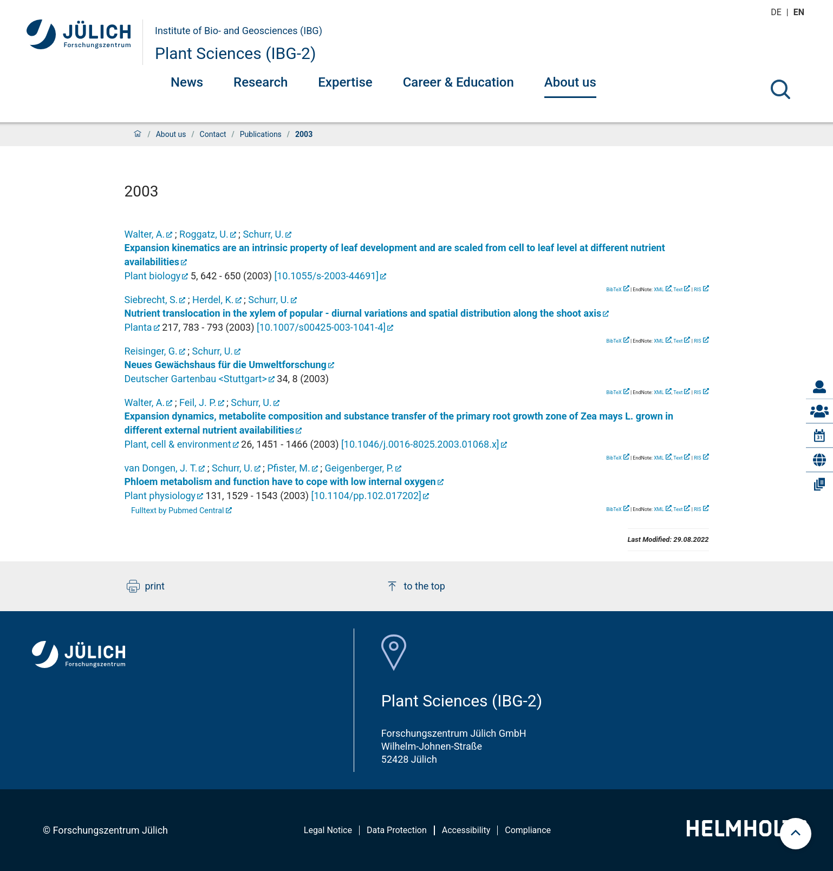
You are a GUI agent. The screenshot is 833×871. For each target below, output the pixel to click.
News (187, 82)
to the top (415, 586)
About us (570, 82)
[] (326, 275)
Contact (213, 134)
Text (677, 289)
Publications (261, 134)
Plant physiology (160, 495)
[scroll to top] (795, 833)
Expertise (345, 82)
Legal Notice (328, 830)
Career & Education (458, 82)
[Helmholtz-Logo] (746, 833)
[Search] (780, 89)
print (146, 586)
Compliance (528, 830)
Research (260, 82)
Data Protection (397, 830)
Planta (138, 327)
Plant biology (153, 275)
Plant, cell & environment (178, 444)
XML (658, 289)
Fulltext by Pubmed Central (177, 510)
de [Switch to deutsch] (777, 12)
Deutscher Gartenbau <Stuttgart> (196, 378)
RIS (697, 289)
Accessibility (466, 830)
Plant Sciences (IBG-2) (235, 53)
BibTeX (613, 289)
